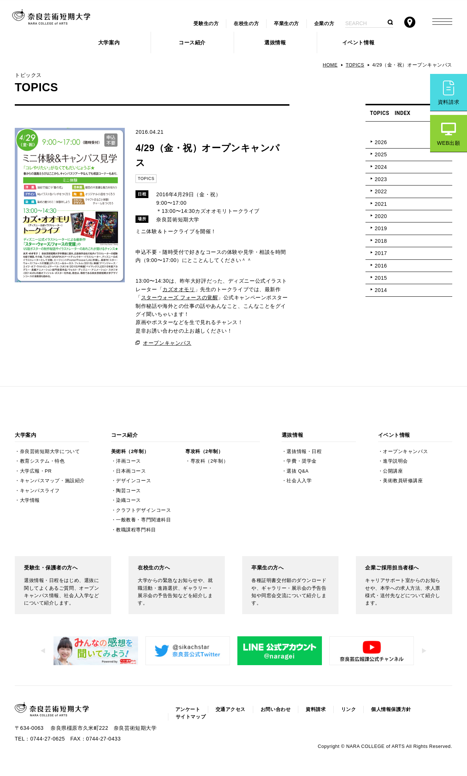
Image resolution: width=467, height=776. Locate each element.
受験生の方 (206, 23)
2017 (381, 253)
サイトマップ (191, 716)
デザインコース (133, 480)
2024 (381, 167)
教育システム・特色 (42, 461)
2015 (381, 278)
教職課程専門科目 (136, 529)
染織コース (128, 500)
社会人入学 (299, 480)
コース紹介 (192, 42)
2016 (381, 266)
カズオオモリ (178, 289)
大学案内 (109, 42)
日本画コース (131, 471)
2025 (381, 154)
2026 (381, 142)
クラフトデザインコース (143, 510)
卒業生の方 (286, 23)
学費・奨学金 (301, 461)
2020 (381, 216)
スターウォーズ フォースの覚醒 (179, 297)
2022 (381, 191)
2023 (381, 179)
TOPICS (355, 65)
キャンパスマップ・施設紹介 (52, 480)
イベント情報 (358, 42)
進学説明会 (395, 461)
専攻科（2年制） (204, 451)
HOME (330, 65)
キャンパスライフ (40, 490)
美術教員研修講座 (403, 480)
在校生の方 (246, 23)
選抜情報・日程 (304, 451)
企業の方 (324, 23)
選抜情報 (275, 42)
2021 (381, 204)
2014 (381, 290)
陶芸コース (128, 490)
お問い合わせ (276, 709)
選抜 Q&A (297, 471)
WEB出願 (448, 143)
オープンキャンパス (167, 343)
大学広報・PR (36, 471)
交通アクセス (230, 709)
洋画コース (128, 461)
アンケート (187, 709)
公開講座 (393, 471)
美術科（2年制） (130, 451)
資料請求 (448, 102)
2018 (381, 241)
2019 (381, 228)
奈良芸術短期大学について (50, 451)
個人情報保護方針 (391, 709)
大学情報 (30, 500)
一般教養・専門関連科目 (143, 520)
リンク (348, 709)
